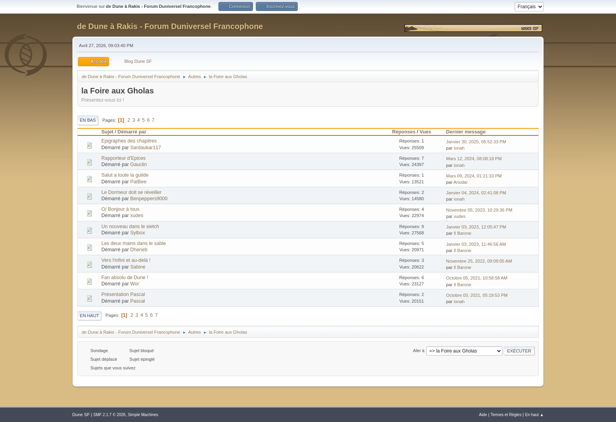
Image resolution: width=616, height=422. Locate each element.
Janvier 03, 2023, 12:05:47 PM (476, 227)
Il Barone (462, 233)
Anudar (460, 182)
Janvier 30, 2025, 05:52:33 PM (476, 141)
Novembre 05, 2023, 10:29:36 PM (479, 210)
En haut (89, 315)
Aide (483, 415)
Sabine (137, 267)
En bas (88, 120)
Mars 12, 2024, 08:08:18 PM (474, 158)
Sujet (107, 132)
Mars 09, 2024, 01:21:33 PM (474, 176)
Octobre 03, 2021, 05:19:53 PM (477, 295)
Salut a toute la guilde (124, 175)
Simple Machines (143, 415)
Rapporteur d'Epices (123, 158)
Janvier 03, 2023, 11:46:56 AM (476, 244)
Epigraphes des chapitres (129, 141)
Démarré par (131, 132)
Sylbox (137, 233)
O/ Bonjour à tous (120, 209)
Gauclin (138, 164)
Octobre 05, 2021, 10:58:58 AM (477, 278)
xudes (136, 215)
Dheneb (138, 249)
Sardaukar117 (145, 147)
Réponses (404, 132)
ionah (459, 148)
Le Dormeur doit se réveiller (131, 192)
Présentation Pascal (123, 294)
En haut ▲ (534, 415)
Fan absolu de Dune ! (124, 277)
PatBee (138, 182)
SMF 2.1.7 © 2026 (109, 415)
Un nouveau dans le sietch (130, 226)
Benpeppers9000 (148, 198)
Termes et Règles (506, 415)
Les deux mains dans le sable (133, 243)
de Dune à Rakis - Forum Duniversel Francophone (170, 26)
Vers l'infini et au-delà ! (125, 260)
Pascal (137, 301)
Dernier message (469, 132)
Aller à (418, 351)
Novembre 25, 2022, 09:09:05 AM (479, 261)
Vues (425, 132)
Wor (134, 284)
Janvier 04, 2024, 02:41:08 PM (476, 192)
